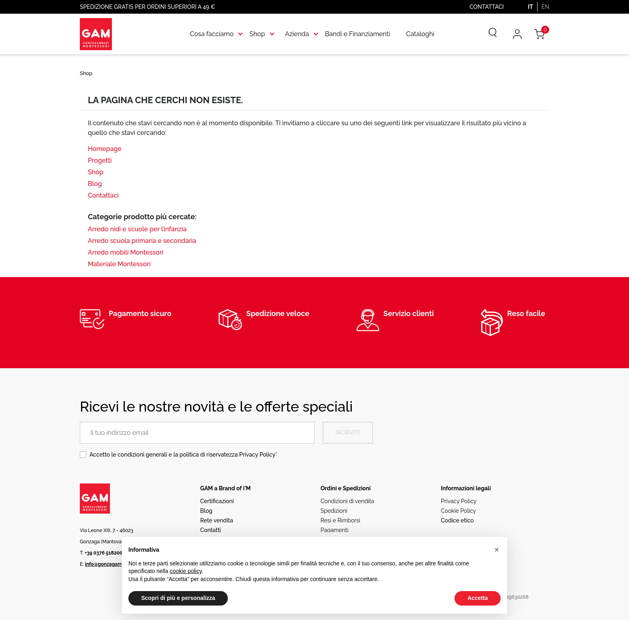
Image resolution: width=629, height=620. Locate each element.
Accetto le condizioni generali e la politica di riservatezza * (183, 454)
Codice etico (457, 520)
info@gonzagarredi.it (109, 564)
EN (545, 7)
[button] (496, 549)
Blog (95, 184)
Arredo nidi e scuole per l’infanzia (137, 229)
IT (530, 7)
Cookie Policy (458, 511)
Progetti (100, 160)
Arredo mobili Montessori (125, 252)
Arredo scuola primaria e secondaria (142, 241)
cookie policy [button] (186, 571)
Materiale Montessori (119, 264)
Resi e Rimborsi (340, 520)
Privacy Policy (257, 454)
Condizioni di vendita (347, 501)
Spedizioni (334, 511)
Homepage (105, 149)
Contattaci (487, 7)
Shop (95, 172)
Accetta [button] (477, 598)
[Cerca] (487, 34)
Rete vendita (216, 520)
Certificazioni (217, 501)
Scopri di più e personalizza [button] (178, 598)
